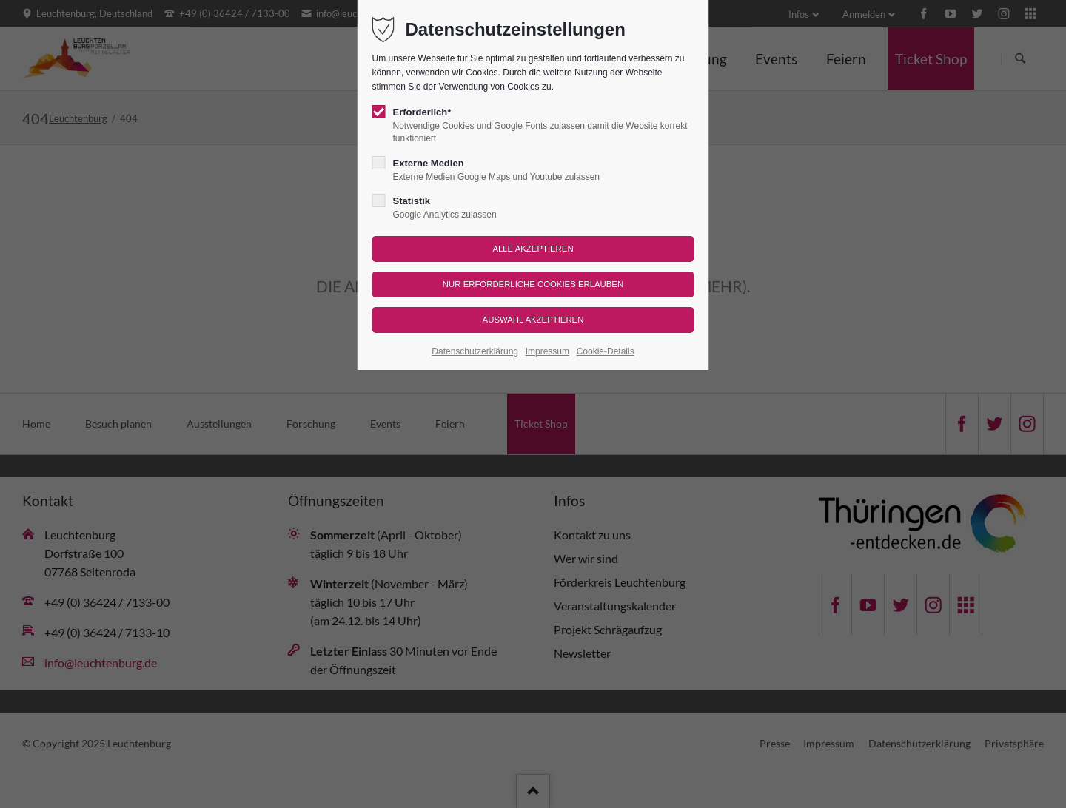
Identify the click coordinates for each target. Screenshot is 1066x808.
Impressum (547, 351)
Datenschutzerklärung (475, 351)
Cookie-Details (605, 351)
